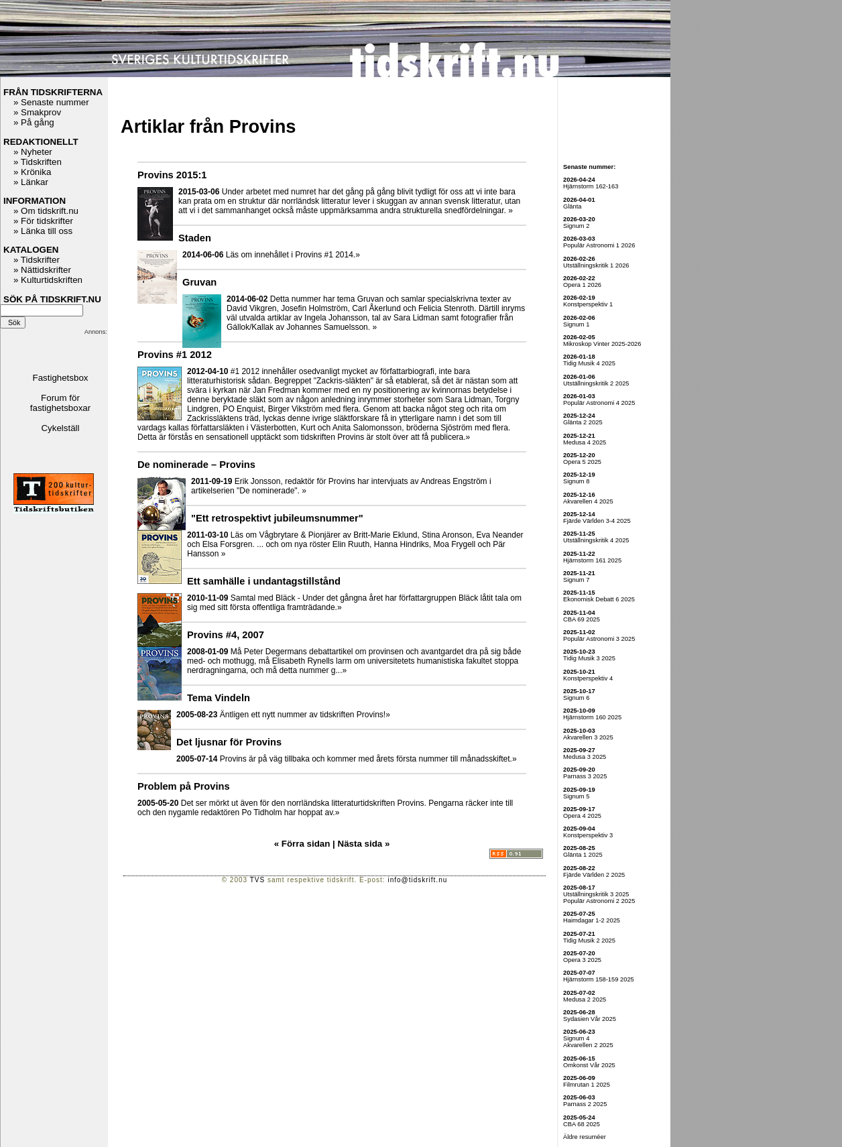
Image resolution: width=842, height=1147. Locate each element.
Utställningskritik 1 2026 (596, 265)
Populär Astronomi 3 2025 (599, 639)
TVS (257, 880)
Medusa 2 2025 (584, 999)
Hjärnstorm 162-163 (590, 186)
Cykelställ (60, 428)
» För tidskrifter (43, 221)
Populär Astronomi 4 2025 (599, 403)
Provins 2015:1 (171, 175)
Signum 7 (576, 580)
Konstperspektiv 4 (588, 678)
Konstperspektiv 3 (588, 835)
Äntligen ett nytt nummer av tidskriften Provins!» (305, 714)
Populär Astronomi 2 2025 (599, 901)
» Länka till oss (42, 231)
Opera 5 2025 (582, 462)
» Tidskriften (37, 162)
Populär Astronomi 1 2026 (599, 245)
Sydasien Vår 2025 (589, 1019)
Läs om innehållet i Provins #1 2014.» (293, 254)
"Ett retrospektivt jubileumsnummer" (277, 518)
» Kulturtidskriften (47, 280)
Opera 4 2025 (582, 815)
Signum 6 (576, 698)
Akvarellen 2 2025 (588, 1045)
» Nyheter (32, 152)
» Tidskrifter (36, 260)
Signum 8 (576, 481)
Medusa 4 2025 (584, 442)
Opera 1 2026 (582, 285)
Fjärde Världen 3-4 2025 (597, 521)
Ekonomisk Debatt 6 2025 (599, 599)
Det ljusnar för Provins (229, 742)
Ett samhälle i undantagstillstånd (264, 581)
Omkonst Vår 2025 (589, 1065)
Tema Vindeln (218, 697)
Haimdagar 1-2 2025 (591, 920)
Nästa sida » (362, 844)
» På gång (33, 122)
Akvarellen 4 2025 (588, 501)
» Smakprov (37, 112)
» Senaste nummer (51, 102)
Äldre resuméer (584, 1137)
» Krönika (32, 172)
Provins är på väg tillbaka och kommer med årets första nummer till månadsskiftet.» (368, 759)
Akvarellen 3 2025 (588, 737)
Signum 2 (576, 226)
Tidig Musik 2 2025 (589, 940)
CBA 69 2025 (581, 619)
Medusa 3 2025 (584, 756)
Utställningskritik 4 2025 (596, 540)
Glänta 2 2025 (583, 422)
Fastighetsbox (60, 378)
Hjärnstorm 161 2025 (592, 560)
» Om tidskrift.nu (45, 211)
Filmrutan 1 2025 (586, 1084)
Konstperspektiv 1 (588, 304)
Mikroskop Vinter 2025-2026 (602, 344)
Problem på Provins (183, 786)
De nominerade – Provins (196, 464)
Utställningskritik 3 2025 (596, 894)
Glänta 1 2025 (583, 854)
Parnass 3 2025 (585, 776)
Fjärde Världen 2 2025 (594, 874)
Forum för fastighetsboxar (60, 403)
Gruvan (199, 282)
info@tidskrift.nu (417, 880)
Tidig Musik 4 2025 (589, 363)
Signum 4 (576, 1038)
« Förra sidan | (304, 844)
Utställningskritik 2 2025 (596, 383)
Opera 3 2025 (582, 960)
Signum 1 (576, 324)
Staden (194, 238)
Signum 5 (576, 796)
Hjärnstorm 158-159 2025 (598, 979)
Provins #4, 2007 (225, 634)
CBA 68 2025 (581, 1124)
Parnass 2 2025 (585, 1104)
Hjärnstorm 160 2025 (592, 717)
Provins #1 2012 (174, 354)
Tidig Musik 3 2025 (589, 658)
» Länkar (30, 182)
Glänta (572, 206)
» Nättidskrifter (42, 270)
